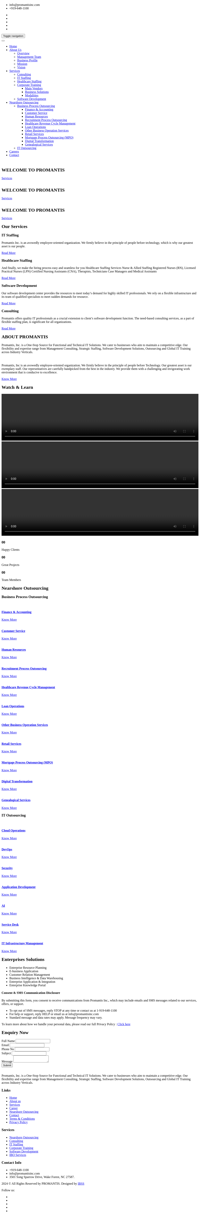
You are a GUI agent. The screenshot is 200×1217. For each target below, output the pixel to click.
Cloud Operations (13, 830)
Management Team (29, 56)
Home (13, 46)
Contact (14, 155)
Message (7, 1062)
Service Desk (10, 924)
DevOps (7, 849)
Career (13, 1109)
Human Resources (36, 116)
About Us (15, 49)
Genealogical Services (39, 144)
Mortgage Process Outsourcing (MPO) (49, 137)
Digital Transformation (39, 141)
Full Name (8, 1041)
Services (14, 70)
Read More (9, 253)
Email (5, 1045)
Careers (14, 151)
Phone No (8, 1049)
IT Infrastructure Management (22, 943)
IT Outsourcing (26, 148)
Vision (21, 67)
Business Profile (27, 60)
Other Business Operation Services (47, 130)
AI (3, 905)
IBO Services (17, 1156)
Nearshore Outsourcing (23, 102)
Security (7, 868)
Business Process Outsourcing (36, 106)
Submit (7, 1066)
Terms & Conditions (22, 1120)
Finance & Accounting (39, 109)
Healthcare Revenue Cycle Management (50, 123)
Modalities (31, 95)
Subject (6, 1053)
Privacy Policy (18, 1123)
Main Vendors (34, 88)
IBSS (81, 1184)
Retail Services (34, 134)
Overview (23, 53)
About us (15, 1102)
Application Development (19, 887)
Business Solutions (37, 92)
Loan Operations (35, 127)
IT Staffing (24, 78)
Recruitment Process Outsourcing (46, 120)
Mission (22, 63)
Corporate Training (29, 85)
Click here (123, 1024)
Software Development (31, 99)
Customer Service (36, 113)
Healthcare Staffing (29, 81)
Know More (9, 379)
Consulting (24, 74)
